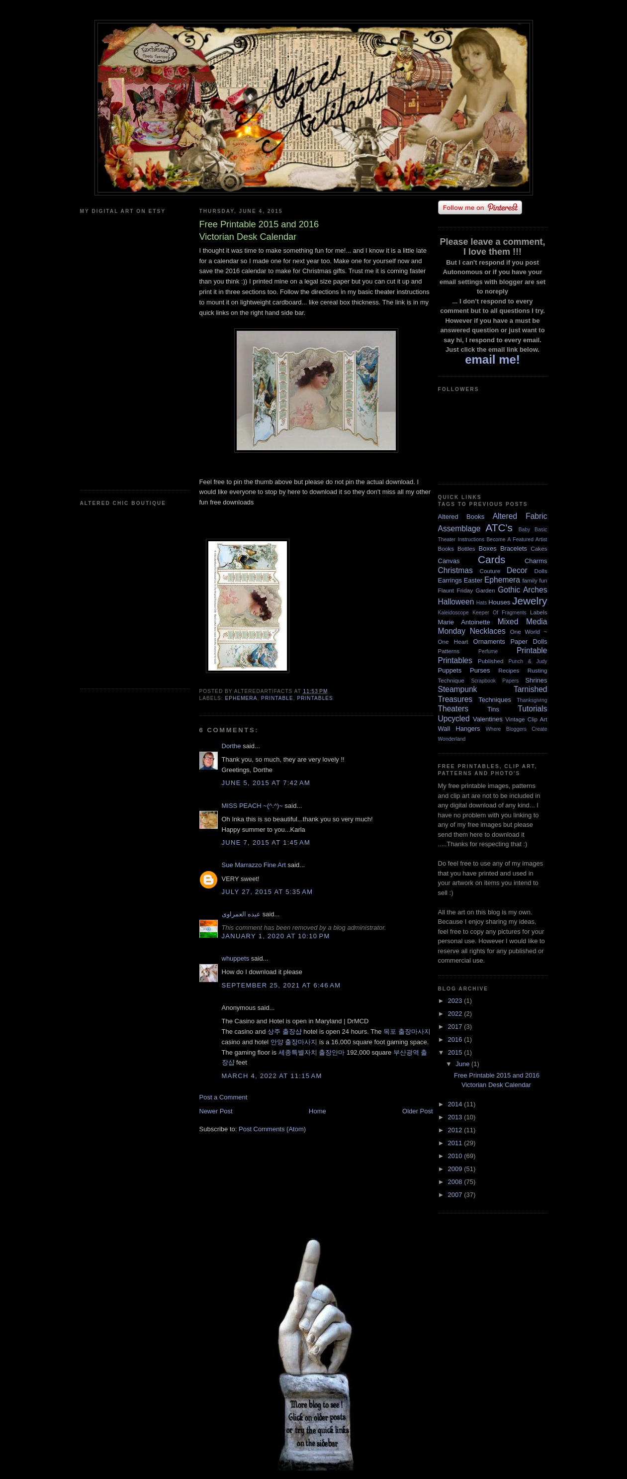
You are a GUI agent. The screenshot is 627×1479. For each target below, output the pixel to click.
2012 (456, 1130)
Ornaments (489, 641)
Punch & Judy (528, 661)
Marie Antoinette (464, 622)
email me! (492, 359)
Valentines (488, 719)
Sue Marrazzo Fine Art (254, 865)
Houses (499, 602)
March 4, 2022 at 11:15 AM (272, 1076)
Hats (481, 602)
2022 (456, 1013)
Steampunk (457, 689)
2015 (456, 1052)
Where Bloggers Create (516, 729)
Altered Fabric (520, 516)
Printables (315, 698)
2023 (456, 1000)
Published (490, 661)
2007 (456, 1194)
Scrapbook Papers (495, 681)
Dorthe (231, 746)
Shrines (536, 680)
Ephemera (241, 698)
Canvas (449, 561)
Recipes (508, 670)
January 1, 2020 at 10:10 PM (276, 936)
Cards (491, 559)
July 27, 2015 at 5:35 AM (267, 891)
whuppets (236, 958)
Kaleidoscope (453, 612)
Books (446, 548)
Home (317, 1111)
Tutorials (532, 708)
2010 (456, 1156)
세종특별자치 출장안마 (311, 1052)
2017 (456, 1026)
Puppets (450, 670)
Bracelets (513, 548)
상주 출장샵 (285, 1031)
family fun (534, 580)
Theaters (453, 708)
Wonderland (452, 739)
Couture (490, 571)
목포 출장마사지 (407, 1031)
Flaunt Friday (455, 590)
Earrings (450, 580)
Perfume (488, 651)
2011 (456, 1143)
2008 (456, 1181)
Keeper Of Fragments (499, 612)
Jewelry (529, 600)
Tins (493, 709)
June (463, 1064)
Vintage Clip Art (526, 719)
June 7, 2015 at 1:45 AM (266, 842)
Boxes (488, 548)
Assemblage (459, 528)
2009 (456, 1169)
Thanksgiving (532, 700)
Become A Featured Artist (516, 539)
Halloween (456, 601)
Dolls (541, 571)
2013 (456, 1117)
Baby (525, 529)
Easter (473, 580)
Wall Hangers (459, 728)
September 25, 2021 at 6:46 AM (281, 985)
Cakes (539, 548)
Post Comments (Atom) (272, 1129)
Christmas (455, 570)
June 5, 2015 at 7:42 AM (266, 783)
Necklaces (488, 631)
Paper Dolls (528, 641)
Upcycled (454, 718)
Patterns (449, 651)
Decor (517, 570)
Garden (485, 590)
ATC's (499, 527)
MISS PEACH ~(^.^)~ (252, 805)
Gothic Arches (522, 590)
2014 (456, 1104)
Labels (538, 612)
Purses (480, 670)
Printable (277, 698)
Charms (536, 561)
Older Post (417, 1111)
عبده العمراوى (241, 914)
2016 (456, 1039)
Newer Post (216, 1111)
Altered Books (461, 516)
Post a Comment (223, 1097)
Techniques (494, 699)
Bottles (466, 548)
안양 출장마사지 (294, 1042)
